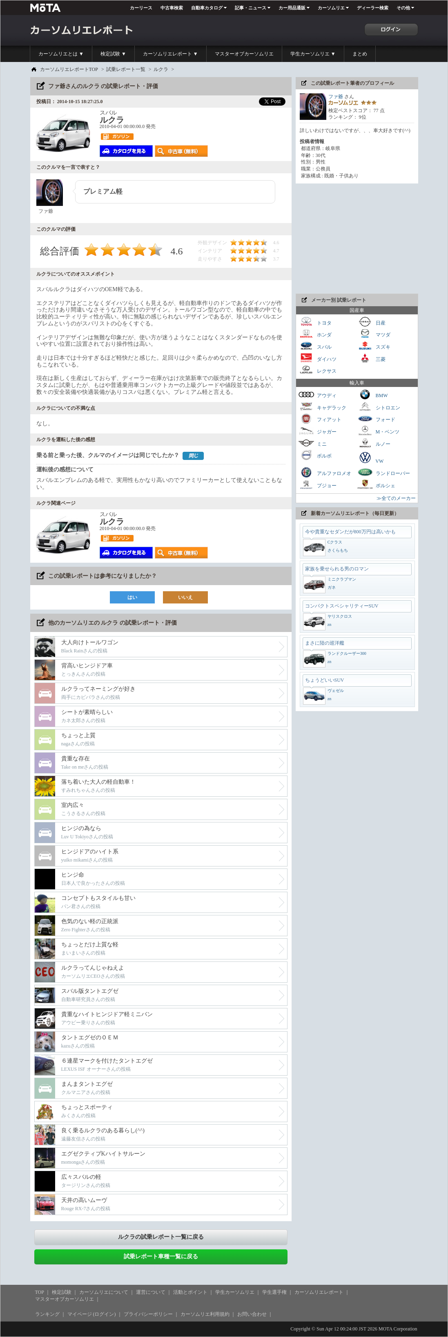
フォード (376, 418)
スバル (315, 345)
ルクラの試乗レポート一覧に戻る (161, 1237)
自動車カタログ (207, 7)
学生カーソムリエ (234, 1292)
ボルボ (315, 454)
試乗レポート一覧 (125, 69)
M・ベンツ (378, 430)
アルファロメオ (324, 472)
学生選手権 (274, 1292)
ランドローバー (383, 472)
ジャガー (317, 430)
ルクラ (161, 69)
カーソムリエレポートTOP (69, 69)
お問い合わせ (252, 1314)
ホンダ (315, 333)
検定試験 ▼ (113, 54)
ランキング (47, 1314)
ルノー (373, 443)
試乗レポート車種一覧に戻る (161, 1256)
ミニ (312, 443)
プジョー (317, 484)
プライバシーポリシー (148, 1314)
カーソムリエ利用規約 (205, 1314)
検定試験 (61, 1292)
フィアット (319, 418)
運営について (150, 1292)
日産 (371, 321)
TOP (39, 1292)
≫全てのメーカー (396, 498)
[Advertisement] (357, 238)
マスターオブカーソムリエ (244, 54)
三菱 (371, 358)
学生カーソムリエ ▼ (313, 54)
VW (370, 457)
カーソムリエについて (103, 1292)
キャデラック (322, 406)
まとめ (359, 54)
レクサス (317, 370)
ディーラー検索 (372, 7)
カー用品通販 (292, 7)
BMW (372, 394)
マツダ (373, 333)
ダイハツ (317, 358)
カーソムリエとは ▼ (61, 54)
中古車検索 (171, 7)
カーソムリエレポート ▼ (170, 54)
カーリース (141, 7)
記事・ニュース (250, 7)
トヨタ (315, 321)
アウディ (317, 394)
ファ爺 (335, 96)
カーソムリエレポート (318, 1292)
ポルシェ (376, 484)
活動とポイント (190, 1292)
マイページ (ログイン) (91, 1314)
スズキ (373, 345)
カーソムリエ (331, 7)
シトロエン (378, 406)
